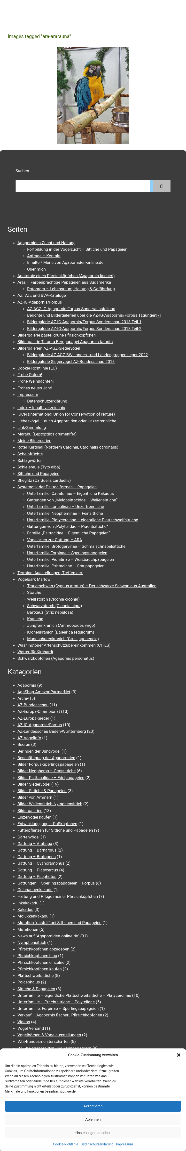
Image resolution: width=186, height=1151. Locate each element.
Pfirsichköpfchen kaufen (39, 968)
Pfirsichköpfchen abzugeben (43, 949)
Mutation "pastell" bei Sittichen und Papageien (59, 922)
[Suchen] (161, 186)
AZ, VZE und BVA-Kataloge (41, 295)
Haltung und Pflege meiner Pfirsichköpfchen (57, 896)
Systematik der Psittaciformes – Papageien (57, 486)
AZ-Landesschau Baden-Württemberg (51, 731)
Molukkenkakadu (32, 916)
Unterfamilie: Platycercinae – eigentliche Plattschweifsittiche (82, 519)
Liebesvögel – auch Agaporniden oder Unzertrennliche (66, 421)
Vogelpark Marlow (34, 579)
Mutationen (27, 929)
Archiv (23, 698)
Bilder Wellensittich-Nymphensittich (49, 803)
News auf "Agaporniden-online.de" (48, 936)
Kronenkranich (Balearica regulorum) (60, 632)
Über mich (36, 269)
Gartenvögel (28, 837)
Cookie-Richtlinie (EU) (37, 368)
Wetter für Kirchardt (35, 651)
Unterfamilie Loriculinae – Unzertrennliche (65, 506)
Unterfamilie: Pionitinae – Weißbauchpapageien (70, 559)
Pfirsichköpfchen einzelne (40, 962)
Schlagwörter (29, 460)
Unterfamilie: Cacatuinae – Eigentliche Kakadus (70, 493)
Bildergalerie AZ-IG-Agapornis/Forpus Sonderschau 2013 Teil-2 (84, 328)
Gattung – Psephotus (36, 876)
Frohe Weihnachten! (35, 381)
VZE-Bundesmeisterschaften (43, 1041)
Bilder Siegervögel (33, 784)
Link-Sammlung (31, 427)
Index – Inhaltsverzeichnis (41, 407)
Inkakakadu (28, 903)
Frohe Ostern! (29, 374)
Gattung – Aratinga (34, 843)
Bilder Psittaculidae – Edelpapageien (50, 777)
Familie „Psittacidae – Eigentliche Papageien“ (68, 533)
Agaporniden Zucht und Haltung (46, 242)
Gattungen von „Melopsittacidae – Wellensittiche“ (72, 500)
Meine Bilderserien (34, 440)
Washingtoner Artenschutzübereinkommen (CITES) (63, 645)
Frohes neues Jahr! (34, 388)
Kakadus (25, 909)
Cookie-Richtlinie (65, 1144)
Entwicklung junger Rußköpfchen (47, 823)
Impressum (124, 1144)
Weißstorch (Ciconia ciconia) (53, 599)
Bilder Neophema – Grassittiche (46, 770)
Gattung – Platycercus (37, 870)
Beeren (23, 744)
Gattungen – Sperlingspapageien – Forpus (56, 883)
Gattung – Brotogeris (36, 856)
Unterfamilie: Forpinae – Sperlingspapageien (58, 1008)
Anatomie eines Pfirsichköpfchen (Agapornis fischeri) (66, 275)
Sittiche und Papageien (38, 473)
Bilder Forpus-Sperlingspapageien (48, 764)
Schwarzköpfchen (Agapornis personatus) (55, 658)
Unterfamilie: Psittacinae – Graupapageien (65, 565)
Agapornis (26, 685)
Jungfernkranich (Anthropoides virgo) (61, 625)
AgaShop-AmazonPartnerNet (43, 691)
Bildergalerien (29, 810)
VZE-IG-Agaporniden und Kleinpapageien (54, 1048)
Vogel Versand (30, 1028)
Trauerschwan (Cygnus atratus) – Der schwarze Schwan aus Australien (91, 585)
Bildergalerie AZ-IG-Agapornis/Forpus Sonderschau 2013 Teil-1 (84, 321)
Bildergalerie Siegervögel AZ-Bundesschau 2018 (71, 361)
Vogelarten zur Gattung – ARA (54, 539)
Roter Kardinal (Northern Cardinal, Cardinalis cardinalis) (67, 447)
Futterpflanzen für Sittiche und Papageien (55, 830)
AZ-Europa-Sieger (33, 718)
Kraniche (35, 618)
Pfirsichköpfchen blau (37, 955)
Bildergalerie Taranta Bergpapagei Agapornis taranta (65, 341)
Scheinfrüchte (30, 453)
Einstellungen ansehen (93, 1133)
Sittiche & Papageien (36, 988)
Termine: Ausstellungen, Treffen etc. (50, 572)
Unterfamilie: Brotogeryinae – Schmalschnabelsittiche (76, 546)
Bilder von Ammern (34, 797)
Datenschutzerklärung (97, 1144)
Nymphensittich (31, 942)
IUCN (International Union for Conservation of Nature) (66, 414)
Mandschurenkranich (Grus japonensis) (63, 638)
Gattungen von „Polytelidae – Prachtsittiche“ (67, 526)
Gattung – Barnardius (37, 850)
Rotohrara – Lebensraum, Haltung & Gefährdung (71, 288)
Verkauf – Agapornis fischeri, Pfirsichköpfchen (59, 1015)
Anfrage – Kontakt (44, 255)
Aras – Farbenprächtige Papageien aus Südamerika (64, 282)
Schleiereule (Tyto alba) (38, 467)
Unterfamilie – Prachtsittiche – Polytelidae (56, 1001)
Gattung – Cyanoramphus (40, 863)
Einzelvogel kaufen (34, 817)
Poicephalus (28, 982)
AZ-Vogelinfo (29, 737)
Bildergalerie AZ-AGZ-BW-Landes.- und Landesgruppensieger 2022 (87, 354)
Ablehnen (93, 1119)
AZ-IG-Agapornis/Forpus (39, 302)
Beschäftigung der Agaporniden (46, 757)
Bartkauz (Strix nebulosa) (50, 612)
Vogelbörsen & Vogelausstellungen (49, 1034)
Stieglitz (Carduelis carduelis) (44, 480)
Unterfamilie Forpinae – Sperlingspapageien (67, 552)
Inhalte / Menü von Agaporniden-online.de (65, 262)
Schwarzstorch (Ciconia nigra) (54, 605)
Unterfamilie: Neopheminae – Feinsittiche (65, 513)
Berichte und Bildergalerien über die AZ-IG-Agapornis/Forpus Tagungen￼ (94, 315)
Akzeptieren (92, 1106)
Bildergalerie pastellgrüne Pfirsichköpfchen (56, 335)
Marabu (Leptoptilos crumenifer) (47, 434)
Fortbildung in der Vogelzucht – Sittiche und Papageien (77, 249)
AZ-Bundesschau (32, 704)
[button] (178, 1055)
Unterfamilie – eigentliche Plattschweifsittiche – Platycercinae (74, 995)
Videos (23, 1021)
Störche (34, 592)
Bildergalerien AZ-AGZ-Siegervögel (48, 348)
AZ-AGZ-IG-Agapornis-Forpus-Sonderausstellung (71, 308)
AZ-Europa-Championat (38, 711)
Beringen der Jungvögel (39, 751)
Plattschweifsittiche (35, 975)
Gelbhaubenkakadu (35, 889)
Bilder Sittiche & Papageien (42, 790)
